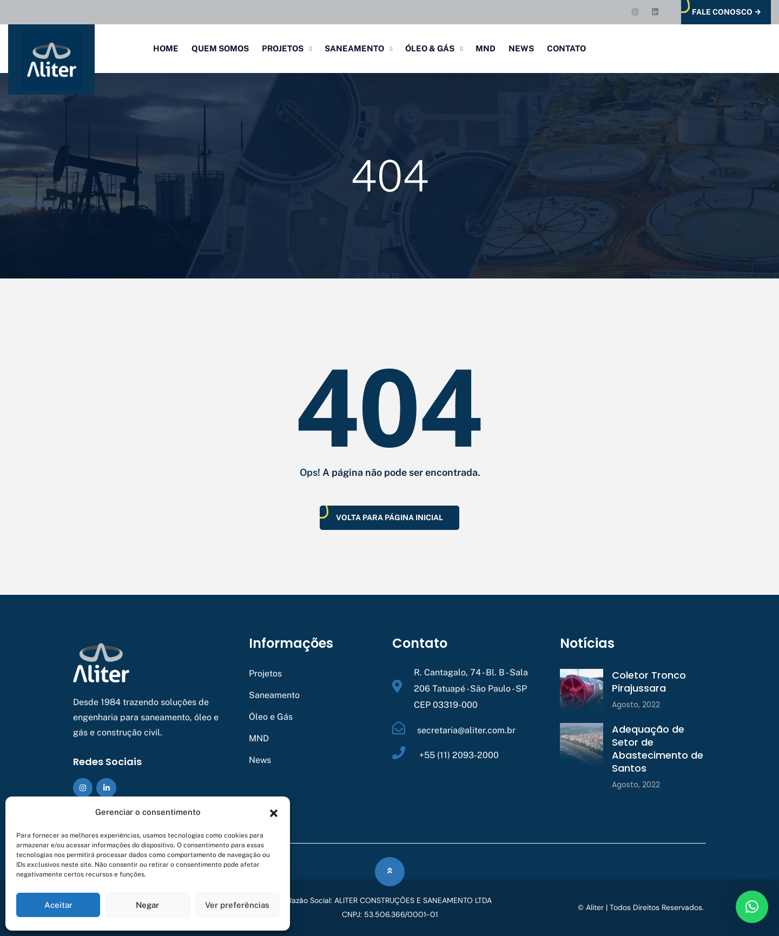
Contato (566, 48)
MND (486, 48)
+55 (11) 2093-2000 (458, 755)
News (521, 48)
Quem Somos (220, 48)
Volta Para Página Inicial (389, 517)
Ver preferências (237, 905)
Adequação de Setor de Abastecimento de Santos (657, 748)
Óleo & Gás (429, 48)
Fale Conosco (726, 12)
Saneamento (354, 48)
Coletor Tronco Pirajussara (649, 681)
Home (166, 48)
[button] (273, 812)
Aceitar (58, 905)
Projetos (282, 48)
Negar (147, 905)
